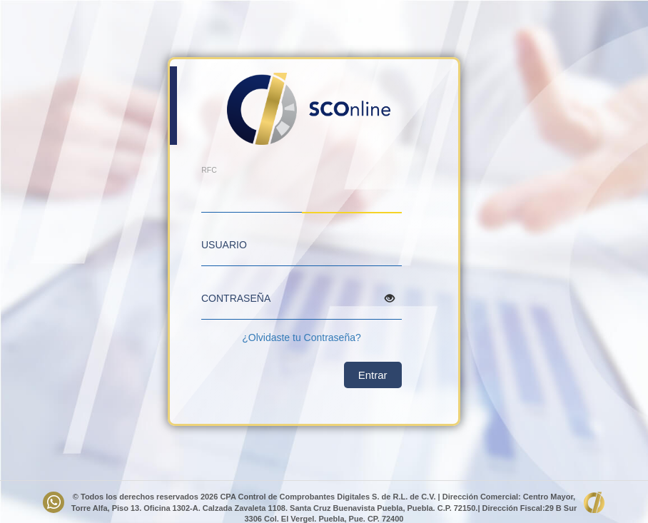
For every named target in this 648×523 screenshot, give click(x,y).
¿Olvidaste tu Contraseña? (301, 337)
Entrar (373, 375)
